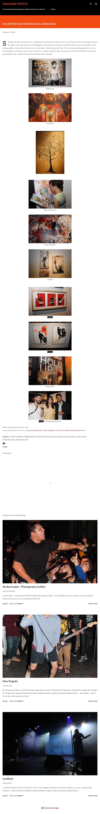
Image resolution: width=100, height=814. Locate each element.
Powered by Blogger (50, 808)
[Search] (91, 4)
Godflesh (8, 778)
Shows (53, 9)
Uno (26, 440)
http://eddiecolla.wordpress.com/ (72, 430)
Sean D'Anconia (9, 440)
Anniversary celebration (34, 437)
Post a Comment (16, 604)
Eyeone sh (72, 437)
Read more (93, 604)
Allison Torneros (16, 437)
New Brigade (10, 681)
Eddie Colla (62, 437)
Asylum (49, 437)
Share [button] (5, 447)
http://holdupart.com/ (51, 430)
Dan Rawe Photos (15, 3)
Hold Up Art (81, 437)
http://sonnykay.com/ (34, 430)
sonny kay (20, 440)
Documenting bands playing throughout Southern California (24, 9)
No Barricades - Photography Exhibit (24, 586)
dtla (55, 437)
